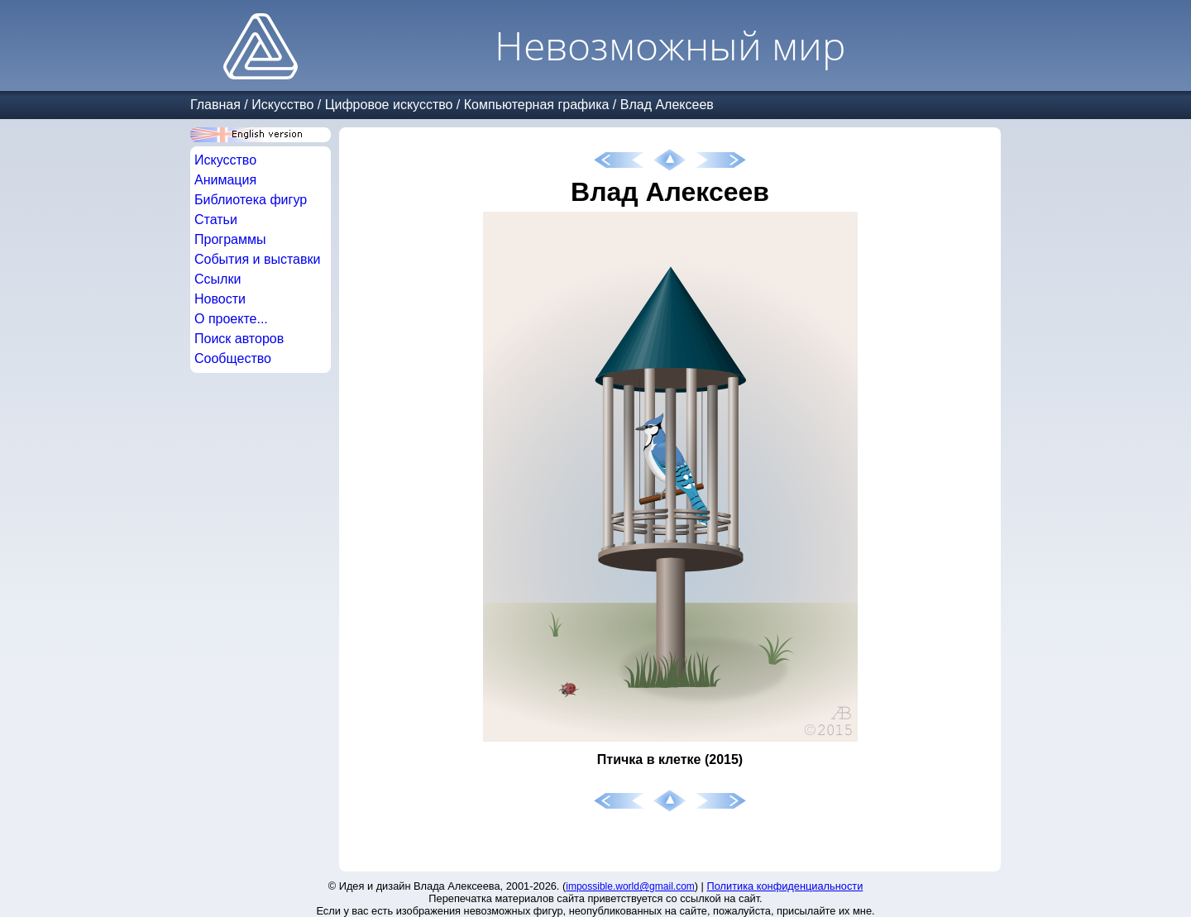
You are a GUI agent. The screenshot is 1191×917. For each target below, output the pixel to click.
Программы (229, 239)
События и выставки (257, 259)
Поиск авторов (239, 339)
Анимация (225, 180)
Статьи (215, 220)
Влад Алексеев (667, 105)
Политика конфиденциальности (785, 886)
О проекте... (231, 319)
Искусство (282, 105)
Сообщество (232, 358)
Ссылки (217, 279)
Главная (215, 105)
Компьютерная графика (537, 105)
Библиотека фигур (250, 200)
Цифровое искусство (389, 105)
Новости (220, 299)
